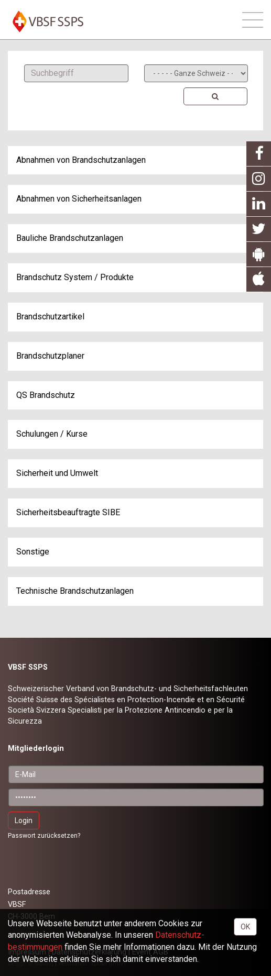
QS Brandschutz (45, 395)
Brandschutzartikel (50, 316)
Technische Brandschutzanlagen (75, 591)
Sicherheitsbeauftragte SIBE (68, 512)
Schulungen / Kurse (52, 434)
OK (245, 927)
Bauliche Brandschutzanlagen (69, 238)
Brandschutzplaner (50, 356)
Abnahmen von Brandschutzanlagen (81, 160)
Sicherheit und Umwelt (57, 473)
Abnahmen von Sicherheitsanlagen (79, 199)
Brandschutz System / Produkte (75, 277)
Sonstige (32, 552)
